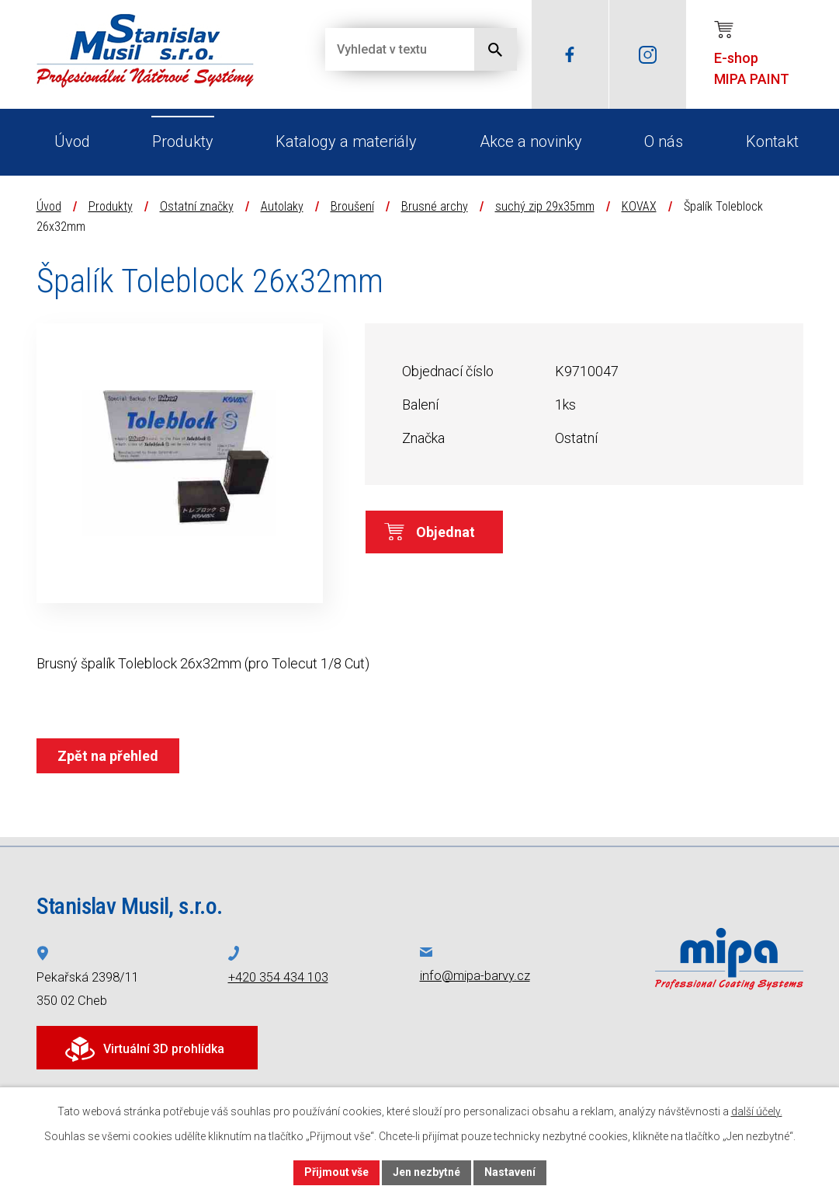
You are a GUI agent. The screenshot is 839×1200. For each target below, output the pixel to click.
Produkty (182, 141)
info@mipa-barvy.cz (475, 975)
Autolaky (282, 206)
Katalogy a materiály (346, 141)
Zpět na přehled (107, 756)
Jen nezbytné (426, 1172)
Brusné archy (434, 206)
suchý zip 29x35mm (545, 206)
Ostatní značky (197, 206)
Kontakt (772, 141)
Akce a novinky (531, 141)
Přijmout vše (336, 1172)
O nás (663, 141)
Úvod (72, 141)
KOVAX (639, 206)
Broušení (352, 206)
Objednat (445, 532)
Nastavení (510, 1172)
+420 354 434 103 (278, 977)
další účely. (756, 1111)
